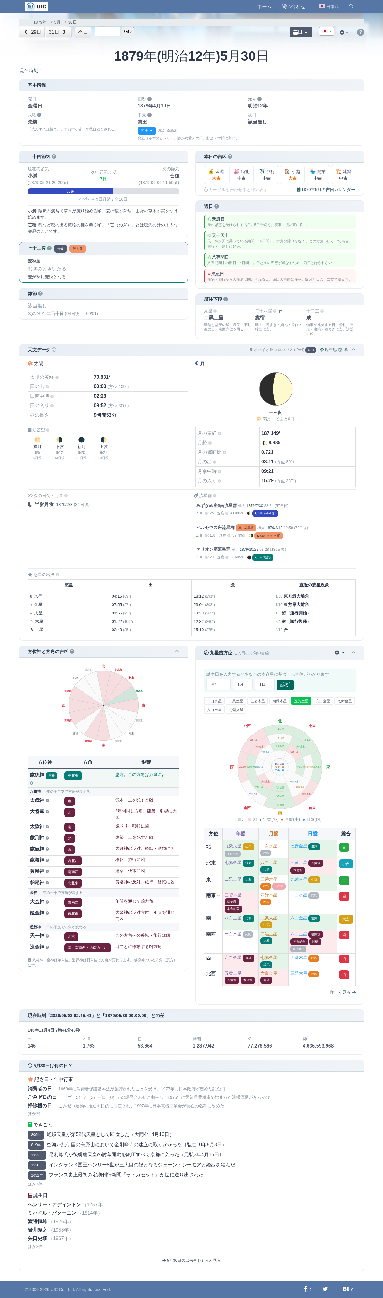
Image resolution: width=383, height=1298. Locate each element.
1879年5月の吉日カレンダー (326, 189)
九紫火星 (236, 710)
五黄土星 (301, 701)
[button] (351, 7)
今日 (83, 32)
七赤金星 (344, 701)
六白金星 (323, 701)
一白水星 (214, 701)
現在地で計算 (334, 349)
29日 (32, 32)
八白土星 (214, 710)
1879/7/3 (64, 504)
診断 (285, 684)
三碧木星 (258, 701)
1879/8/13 (274, 528)
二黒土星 (236, 701)
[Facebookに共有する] (305, 1289)
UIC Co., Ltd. (63, 1289)
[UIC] (36, 6)
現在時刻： (31, 70)
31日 (58, 32)
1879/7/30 (254, 506)
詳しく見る (343, 992)
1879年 (40, 22)
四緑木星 (279, 701)
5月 (57, 22)
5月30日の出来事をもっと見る (191, 1260)
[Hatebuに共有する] (346, 1289)
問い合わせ (293, 6)
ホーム (264, 6)
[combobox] (326, 31)
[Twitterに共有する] (325, 1289)
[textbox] (326, 31)
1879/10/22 (249, 549)
